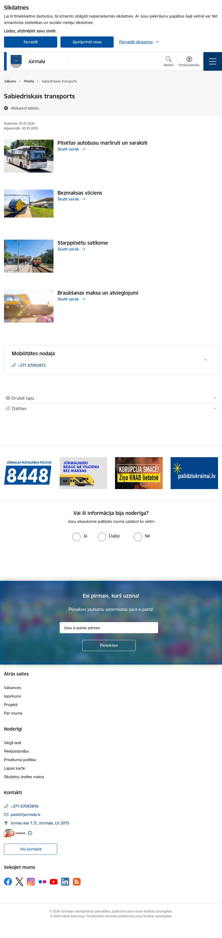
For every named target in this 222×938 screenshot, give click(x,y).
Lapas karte (14, 768)
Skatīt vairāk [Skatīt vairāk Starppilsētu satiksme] (68, 249)
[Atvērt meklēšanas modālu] (168, 62)
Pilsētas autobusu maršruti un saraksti (102, 143)
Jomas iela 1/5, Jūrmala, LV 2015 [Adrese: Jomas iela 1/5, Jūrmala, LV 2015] (40, 823)
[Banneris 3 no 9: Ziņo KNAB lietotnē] (139, 472)
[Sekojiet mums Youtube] (54, 881)
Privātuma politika (20, 759)
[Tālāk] (211, 473)
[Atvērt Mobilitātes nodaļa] (205, 359)
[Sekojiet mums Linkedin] (65, 882)
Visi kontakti (31, 849)
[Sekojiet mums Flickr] (42, 881)
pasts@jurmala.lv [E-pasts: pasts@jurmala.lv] (25, 814)
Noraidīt (31, 41)
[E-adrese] (14, 833)
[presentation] (44, 561)
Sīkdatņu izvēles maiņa (24, 776)
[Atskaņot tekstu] (25, 108)
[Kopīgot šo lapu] (111, 408)
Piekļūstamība (16, 751)
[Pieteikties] (108, 645)
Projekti (11, 704)
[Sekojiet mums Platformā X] (19, 882)
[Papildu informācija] (30, 833)
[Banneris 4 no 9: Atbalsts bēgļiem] (194, 472)
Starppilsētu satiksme (82, 243)
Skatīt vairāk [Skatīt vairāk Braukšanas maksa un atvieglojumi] (68, 299)
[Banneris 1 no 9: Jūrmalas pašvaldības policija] (28, 472)
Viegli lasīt (12, 742)
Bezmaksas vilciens (79, 193)
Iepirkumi (12, 696)
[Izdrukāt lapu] (111, 398)
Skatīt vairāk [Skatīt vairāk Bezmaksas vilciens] (68, 199)
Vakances (12, 687)
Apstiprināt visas (87, 41)
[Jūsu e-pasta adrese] (109, 627)
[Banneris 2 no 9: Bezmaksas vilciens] (83, 472)
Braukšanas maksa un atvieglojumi (97, 293)
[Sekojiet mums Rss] (77, 882)
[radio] (79, 536)
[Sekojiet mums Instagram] (31, 882)
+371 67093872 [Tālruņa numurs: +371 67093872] (32, 365)
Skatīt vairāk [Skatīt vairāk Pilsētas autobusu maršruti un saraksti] (68, 149)
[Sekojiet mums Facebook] (8, 882)
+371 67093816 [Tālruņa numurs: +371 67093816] (25, 806)
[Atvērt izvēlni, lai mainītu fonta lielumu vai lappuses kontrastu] (189, 62)
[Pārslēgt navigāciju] (212, 61)
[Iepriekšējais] (11, 473)
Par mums (13, 713)
